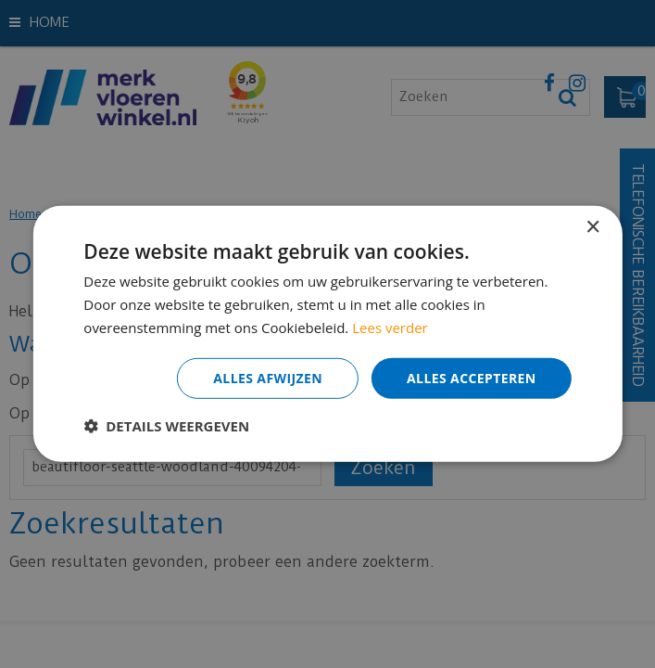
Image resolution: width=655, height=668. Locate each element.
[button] (166, 426)
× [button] (592, 228)
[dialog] (327, 334)
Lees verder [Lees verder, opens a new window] (390, 327)
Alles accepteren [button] (471, 377)
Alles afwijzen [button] (267, 377)
